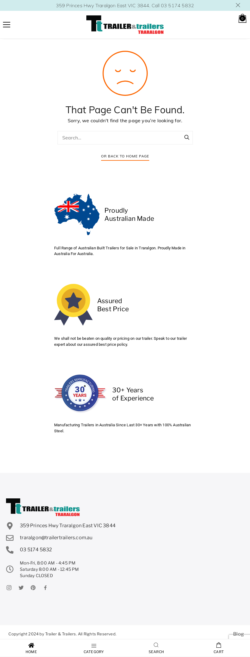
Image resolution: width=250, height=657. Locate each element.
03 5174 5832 (177, 5)
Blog (238, 634)
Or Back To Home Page (125, 156)
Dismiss (238, 5)
